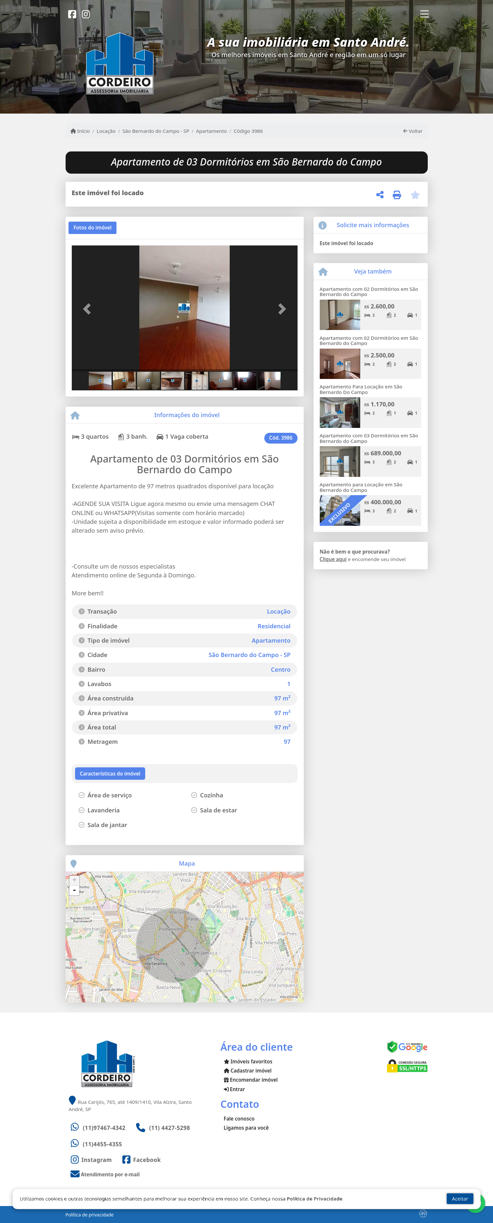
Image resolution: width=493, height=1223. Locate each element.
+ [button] (74, 881)
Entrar (234, 1089)
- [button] (74, 890)
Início (80, 131)
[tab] (92, 228)
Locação (106, 131)
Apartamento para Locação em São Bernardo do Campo (361, 487)
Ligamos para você (246, 1127)
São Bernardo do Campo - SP (155, 131)
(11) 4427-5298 (169, 1128)
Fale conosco (239, 1118)
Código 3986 (248, 131)
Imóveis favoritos (248, 1061)
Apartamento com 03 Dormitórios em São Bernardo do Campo (369, 438)
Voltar (413, 131)
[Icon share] (72, 13)
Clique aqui (333, 559)
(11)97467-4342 (104, 1128)
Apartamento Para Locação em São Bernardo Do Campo (361, 389)
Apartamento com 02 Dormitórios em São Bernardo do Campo (369, 292)
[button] (89, 309)
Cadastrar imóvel (248, 1070)
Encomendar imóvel (251, 1079)
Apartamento (211, 131)
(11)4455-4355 (102, 1144)
